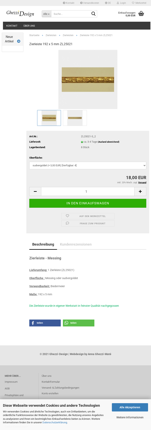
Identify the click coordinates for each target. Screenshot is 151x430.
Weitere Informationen (130, 417)
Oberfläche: (36, 157)
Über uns (29, 25)
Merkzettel (139, 3)
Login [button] (121, 3)
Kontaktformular (51, 381)
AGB (7, 388)
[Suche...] (46, 13)
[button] (108, 3)
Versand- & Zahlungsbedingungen (60, 387)
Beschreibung (43, 244)
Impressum (11, 381)
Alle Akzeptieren (130, 407)
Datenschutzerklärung (54, 422)
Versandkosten (89, 3)
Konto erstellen (50, 393)
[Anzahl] (87, 191)
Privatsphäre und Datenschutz (14, 398)
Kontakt (68, 3)
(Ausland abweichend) (108, 142)
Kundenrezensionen (76, 244)
